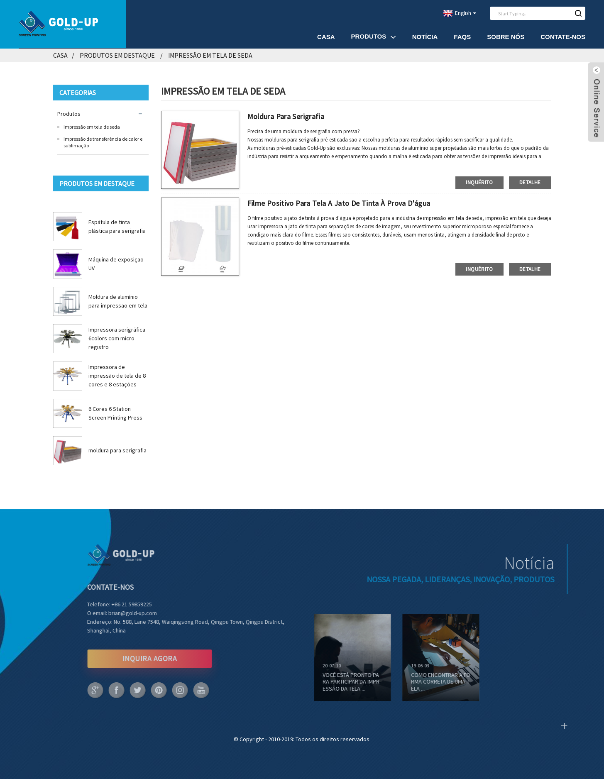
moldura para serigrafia (117, 450)
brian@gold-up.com (118, 613)
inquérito (479, 182)
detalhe (530, 182)
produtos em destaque (117, 55)
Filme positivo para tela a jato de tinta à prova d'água (338, 203)
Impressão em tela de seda (210, 55)
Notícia (425, 36)
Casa (326, 36)
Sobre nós (505, 36)
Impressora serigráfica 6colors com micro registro (116, 338)
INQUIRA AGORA (135, 658)
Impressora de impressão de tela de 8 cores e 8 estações (117, 375)
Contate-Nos (562, 36)
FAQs (462, 36)
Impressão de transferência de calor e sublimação (103, 142)
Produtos (373, 37)
